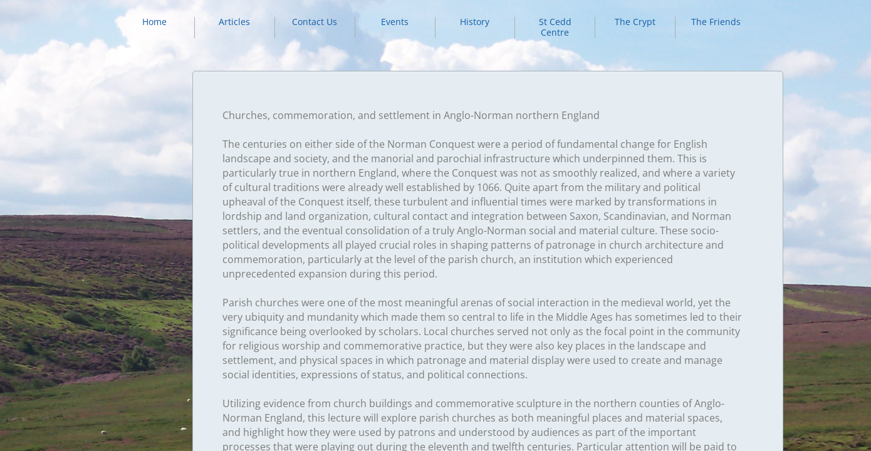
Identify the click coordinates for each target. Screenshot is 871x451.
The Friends (716, 22)
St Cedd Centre (555, 27)
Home (154, 22)
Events (395, 22)
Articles (234, 22)
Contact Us (314, 22)
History (474, 22)
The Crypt (635, 22)
